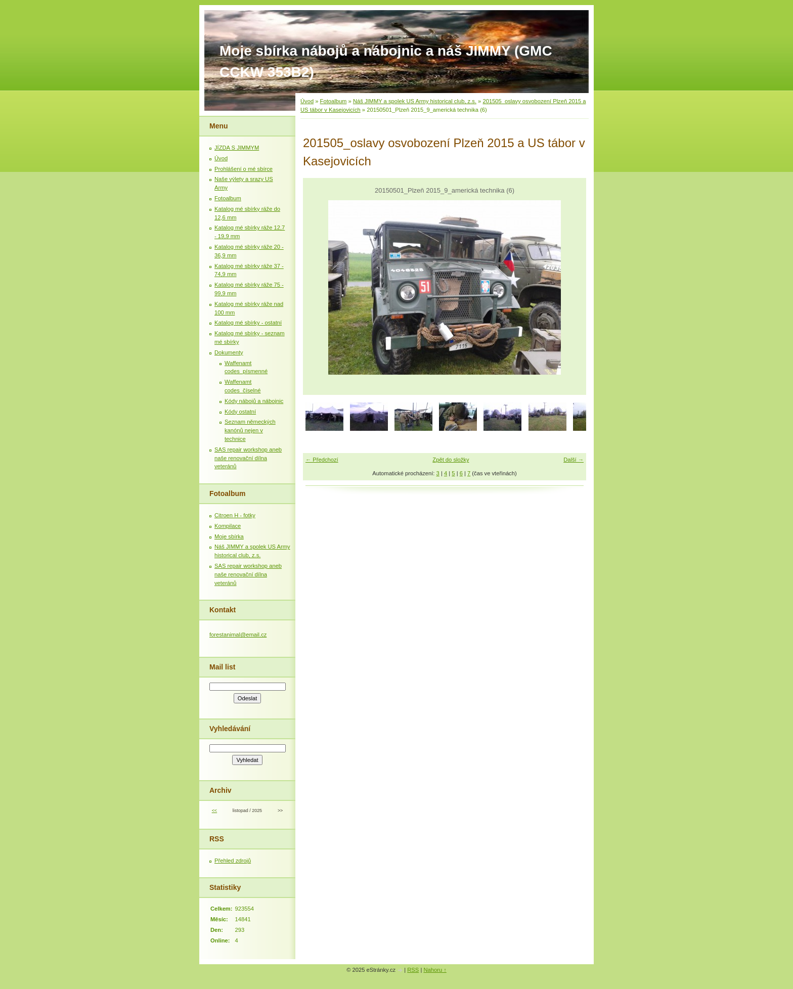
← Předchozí (321, 460)
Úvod (307, 101)
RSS (413, 970)
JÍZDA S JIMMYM (236, 148)
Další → (573, 460)
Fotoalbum (333, 101)
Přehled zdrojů (232, 861)
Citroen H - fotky (234, 515)
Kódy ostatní (240, 412)
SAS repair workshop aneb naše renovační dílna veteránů (248, 458)
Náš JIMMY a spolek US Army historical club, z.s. (414, 101)
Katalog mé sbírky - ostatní (248, 323)
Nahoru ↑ (434, 970)
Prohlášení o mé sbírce (243, 169)
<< (214, 810)
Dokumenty (228, 352)
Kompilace (227, 526)
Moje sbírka (229, 536)
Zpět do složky (450, 460)
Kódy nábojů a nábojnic (254, 401)
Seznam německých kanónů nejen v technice (250, 430)
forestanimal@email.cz (238, 635)
